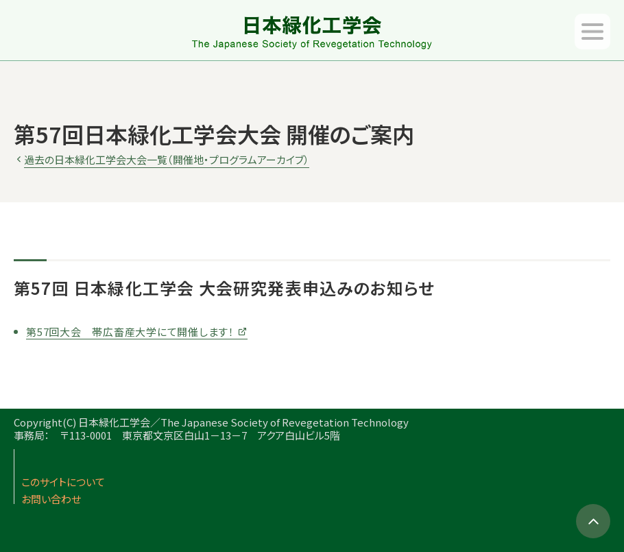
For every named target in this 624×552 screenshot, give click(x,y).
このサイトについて (63, 482)
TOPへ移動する (593, 521)
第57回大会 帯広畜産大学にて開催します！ (130, 331)
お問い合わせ (51, 499)
